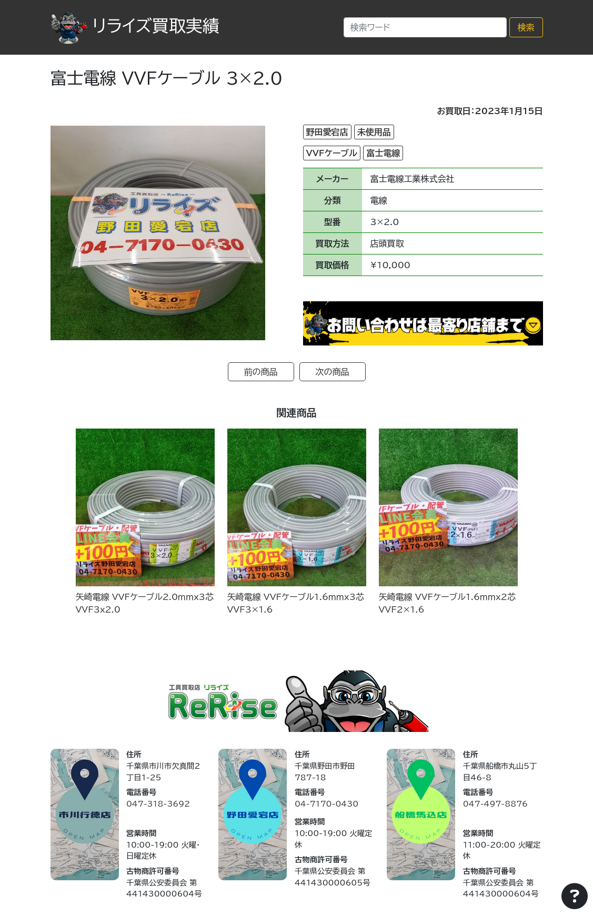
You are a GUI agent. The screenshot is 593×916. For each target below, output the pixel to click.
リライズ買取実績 (135, 25)
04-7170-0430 (326, 804)
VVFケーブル (331, 153)
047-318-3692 (158, 804)
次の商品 (332, 372)
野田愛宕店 (327, 132)
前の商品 (261, 372)
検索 (526, 27)
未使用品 (374, 132)
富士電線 (383, 153)
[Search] (425, 27)
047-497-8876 (495, 804)
